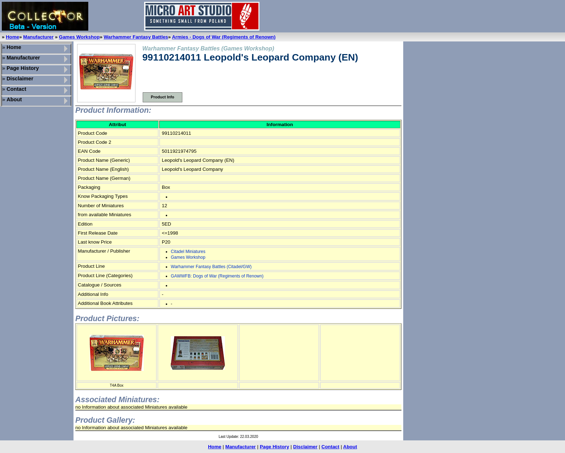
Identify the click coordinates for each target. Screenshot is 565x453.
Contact (330, 446)
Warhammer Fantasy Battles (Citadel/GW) (211, 266)
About (350, 446)
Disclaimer (305, 446)
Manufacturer (38, 37)
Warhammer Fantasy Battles (136, 37)
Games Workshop (79, 37)
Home (12, 37)
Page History (274, 446)
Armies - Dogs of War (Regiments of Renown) (224, 37)
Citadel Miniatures (188, 251)
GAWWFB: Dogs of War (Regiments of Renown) (217, 276)
